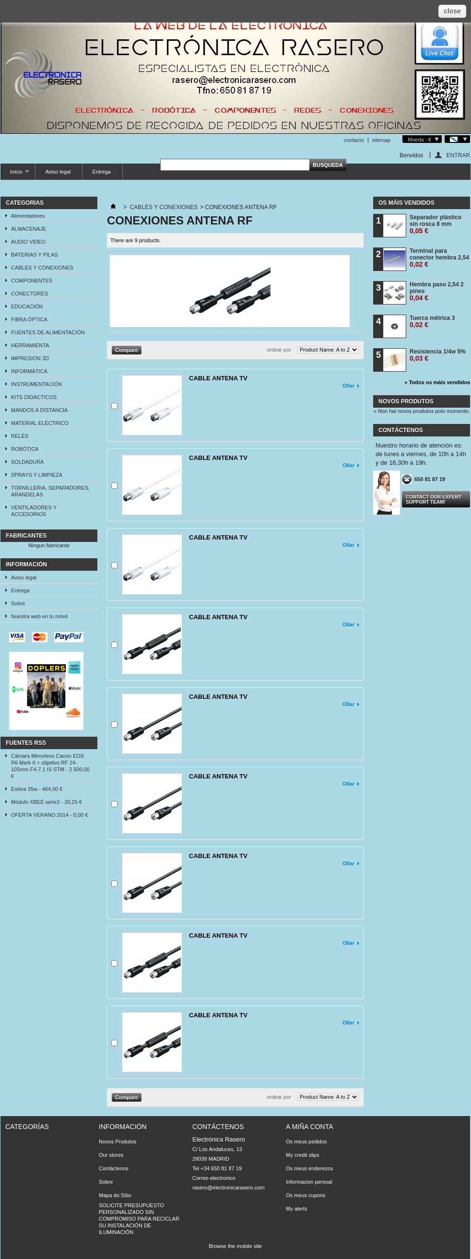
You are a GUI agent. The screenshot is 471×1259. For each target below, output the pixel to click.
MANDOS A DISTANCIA (39, 410)
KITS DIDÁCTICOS (34, 397)
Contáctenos (114, 1168)
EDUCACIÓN (27, 306)
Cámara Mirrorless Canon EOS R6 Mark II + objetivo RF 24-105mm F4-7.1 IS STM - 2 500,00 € (50, 766)
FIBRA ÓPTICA (29, 319)
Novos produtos (405, 401)
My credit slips (302, 1155)
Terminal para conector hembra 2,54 (439, 257)
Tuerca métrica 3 (432, 322)
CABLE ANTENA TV (218, 378)
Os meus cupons (306, 1195)
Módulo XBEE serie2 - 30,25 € (46, 802)
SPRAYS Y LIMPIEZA (36, 475)
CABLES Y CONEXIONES (42, 268)
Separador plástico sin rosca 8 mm (435, 224)
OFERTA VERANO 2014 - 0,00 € (49, 815)
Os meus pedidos (306, 1141)
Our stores (111, 1155)
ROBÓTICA (24, 449)
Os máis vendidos (406, 203)
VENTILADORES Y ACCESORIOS (34, 511)
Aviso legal (58, 172)
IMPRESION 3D (30, 358)
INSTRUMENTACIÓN (36, 384)
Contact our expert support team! (433, 499)
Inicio (14, 174)
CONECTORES (29, 293)
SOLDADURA (27, 462)
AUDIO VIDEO (28, 242)
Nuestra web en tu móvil (39, 616)
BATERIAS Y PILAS (34, 255)
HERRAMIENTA (30, 345)
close (452, 11)
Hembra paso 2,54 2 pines (437, 291)
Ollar (348, 385)
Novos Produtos (117, 1141)
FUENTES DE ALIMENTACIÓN (48, 332)
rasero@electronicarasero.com (228, 1187)
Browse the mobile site (235, 1246)
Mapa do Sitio (115, 1195)
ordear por (279, 350)
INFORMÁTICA (29, 371)
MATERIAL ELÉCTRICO (40, 423)
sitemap (381, 140)
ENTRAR (458, 155)
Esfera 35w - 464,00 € (37, 789)
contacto (354, 140)
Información (26, 564)
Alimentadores (28, 216)
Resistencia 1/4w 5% (438, 355)
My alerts (296, 1209)
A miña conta (309, 1126)
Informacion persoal (309, 1182)
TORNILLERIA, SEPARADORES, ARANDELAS (50, 491)
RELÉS (19, 436)
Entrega (101, 172)
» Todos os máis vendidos (437, 382)
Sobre (18, 603)
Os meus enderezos (309, 1168)
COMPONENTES (31, 280)
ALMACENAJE (28, 229)
